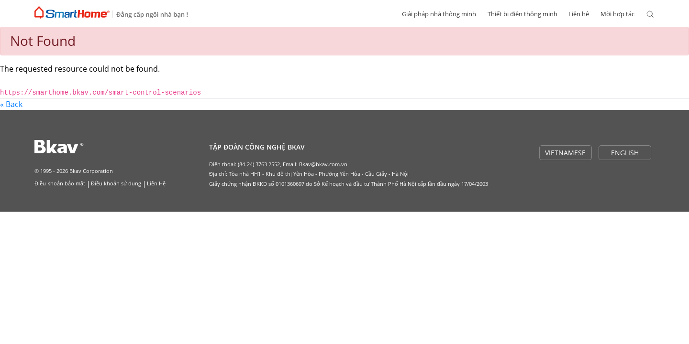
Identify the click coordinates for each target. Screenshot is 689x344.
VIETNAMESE (565, 152)
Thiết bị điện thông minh (522, 14)
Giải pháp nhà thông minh (439, 14)
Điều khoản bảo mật (59, 183)
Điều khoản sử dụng (116, 183)
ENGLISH (625, 152)
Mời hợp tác (617, 14)
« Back (11, 104)
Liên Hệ (156, 183)
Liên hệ (578, 14)
